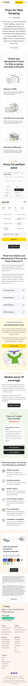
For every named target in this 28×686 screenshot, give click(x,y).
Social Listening (5, 643)
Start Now (14, 239)
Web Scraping (5, 645)
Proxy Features (5, 634)
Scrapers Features (19, 632)
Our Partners (5, 663)
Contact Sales (5, 666)
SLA (18, 678)
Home (9, 17)
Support (4, 668)
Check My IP (18, 645)
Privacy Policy (15, 676)
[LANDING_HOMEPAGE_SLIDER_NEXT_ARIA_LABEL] (25, 434)
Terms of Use (8, 676)
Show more (14, 599)
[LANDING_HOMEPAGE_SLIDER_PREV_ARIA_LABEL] (3, 434)
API (15, 648)
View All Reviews (14, 447)
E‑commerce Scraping (20, 630)
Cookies (20, 676)
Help (16, 650)
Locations (17, 643)
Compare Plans (14, 246)
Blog (3, 659)
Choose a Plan (14, 346)
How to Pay (17, 652)
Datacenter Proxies (10, 181)
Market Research (6, 641)
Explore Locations (14, 405)
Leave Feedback (14, 452)
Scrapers (20, 181)
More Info (14, 570)
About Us (4, 657)
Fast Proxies (7, 173)
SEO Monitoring (5, 648)
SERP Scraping (18, 627)
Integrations (18, 641)
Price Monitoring (6, 639)
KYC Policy (22, 678)
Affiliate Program (6, 661)
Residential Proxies (18, 173)
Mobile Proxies (8, 177)
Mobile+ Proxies (19, 177)
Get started (19, 2)
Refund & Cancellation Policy (10, 678)
